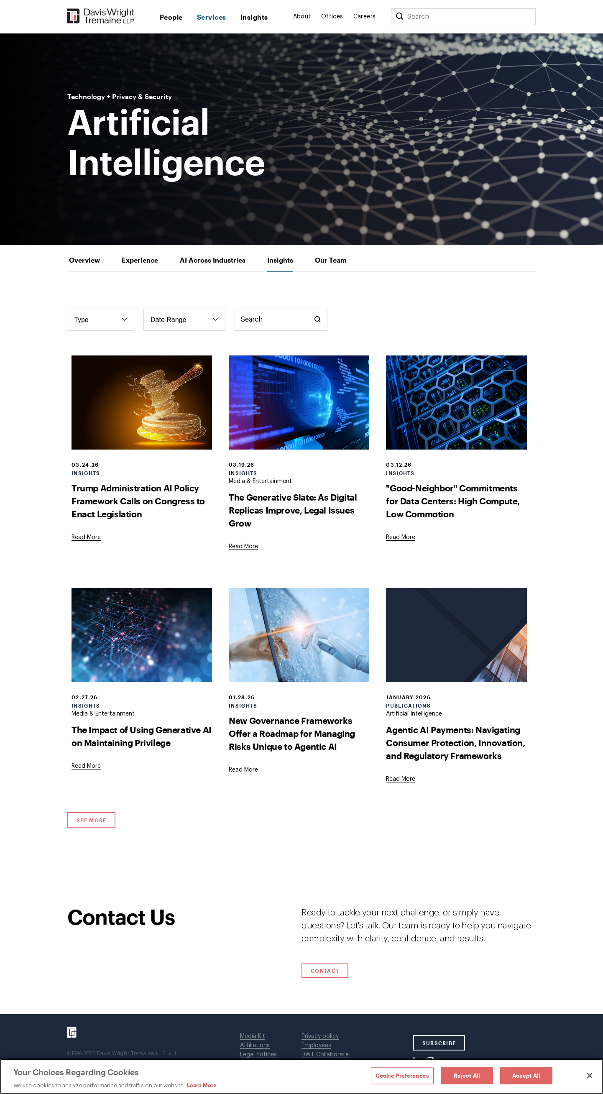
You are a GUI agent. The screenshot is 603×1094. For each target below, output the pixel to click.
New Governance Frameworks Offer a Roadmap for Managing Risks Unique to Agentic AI (292, 733)
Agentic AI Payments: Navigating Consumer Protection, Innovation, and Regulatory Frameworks (455, 742)
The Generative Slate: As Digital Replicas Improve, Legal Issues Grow (293, 510)
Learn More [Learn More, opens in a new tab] (202, 1085)
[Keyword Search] (281, 319)
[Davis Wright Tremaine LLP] (101, 16)
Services (211, 17)
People (171, 17)
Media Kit (252, 1036)
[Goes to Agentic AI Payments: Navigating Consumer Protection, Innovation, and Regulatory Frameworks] (400, 779)
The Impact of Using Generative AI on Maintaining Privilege (142, 736)
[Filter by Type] (100, 320)
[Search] (399, 17)
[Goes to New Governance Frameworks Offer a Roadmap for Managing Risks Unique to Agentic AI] (243, 769)
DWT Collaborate (325, 1055)
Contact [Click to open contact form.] (325, 971)
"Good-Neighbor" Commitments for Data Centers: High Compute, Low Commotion (453, 501)
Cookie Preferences (402, 1075)
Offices (332, 17)
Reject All (467, 1075)
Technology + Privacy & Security (119, 96)
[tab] (84, 260)
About (302, 17)
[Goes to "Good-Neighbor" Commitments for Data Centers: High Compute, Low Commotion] (400, 537)
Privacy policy (320, 1036)
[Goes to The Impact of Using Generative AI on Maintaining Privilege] (86, 766)
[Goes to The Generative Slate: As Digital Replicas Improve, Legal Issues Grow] (243, 546)
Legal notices (258, 1055)
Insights (254, 17)
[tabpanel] (301, 571)
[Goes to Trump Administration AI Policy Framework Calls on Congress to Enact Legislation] (86, 537)
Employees (316, 1045)
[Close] (589, 1075)
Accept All (526, 1075)
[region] (301, 1076)
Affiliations (255, 1045)
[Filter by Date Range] (184, 320)
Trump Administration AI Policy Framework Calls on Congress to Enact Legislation (138, 501)
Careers (364, 17)
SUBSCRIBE (439, 1043)
